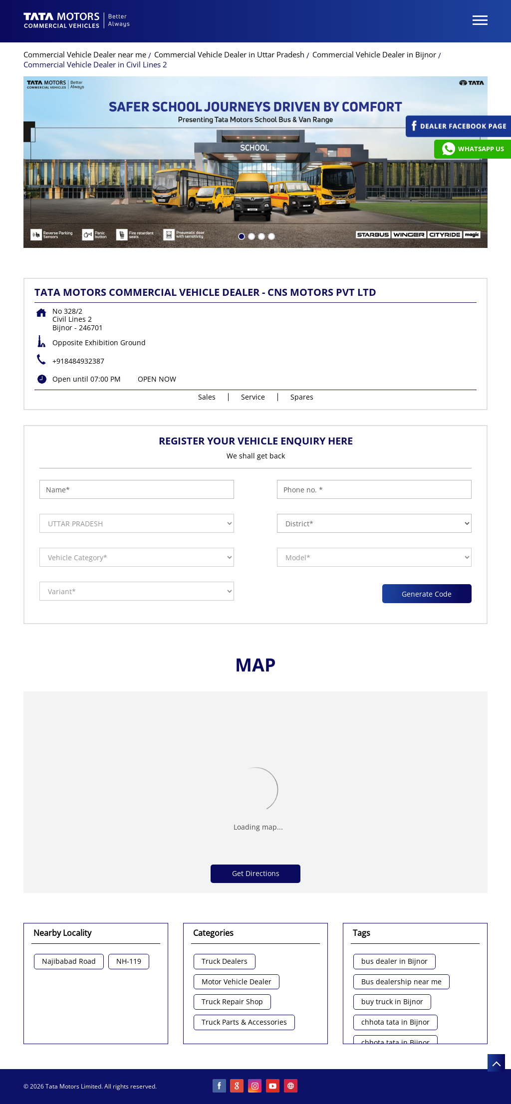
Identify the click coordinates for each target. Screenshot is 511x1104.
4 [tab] (270, 235)
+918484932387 (78, 361)
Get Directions (255, 873)
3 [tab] (260, 235)
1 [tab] (240, 235)
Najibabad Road (69, 961)
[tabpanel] (255, 162)
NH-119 (128, 961)
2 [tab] (250, 235)
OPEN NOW (157, 379)
